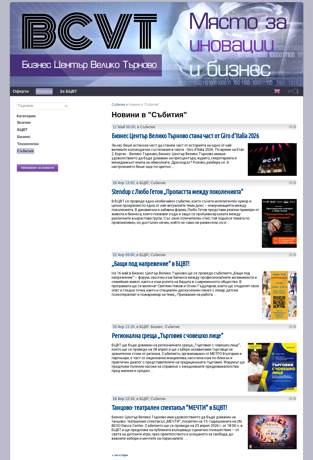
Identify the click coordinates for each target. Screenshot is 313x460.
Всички (24, 122)
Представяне (138, 453)
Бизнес (24, 137)
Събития (25, 151)
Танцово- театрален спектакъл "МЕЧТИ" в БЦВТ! (169, 399)
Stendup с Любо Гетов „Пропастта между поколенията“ (177, 191)
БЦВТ (22, 129)
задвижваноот (294, 453)
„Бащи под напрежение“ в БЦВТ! (150, 263)
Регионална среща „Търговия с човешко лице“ (167, 331)
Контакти (156, 453)
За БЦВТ (68, 91)
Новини (44, 91)
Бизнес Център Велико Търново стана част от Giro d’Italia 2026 (185, 135)
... (173, 166)
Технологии (28, 144)
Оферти (21, 91)
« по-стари (120, 438)
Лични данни (175, 453)
